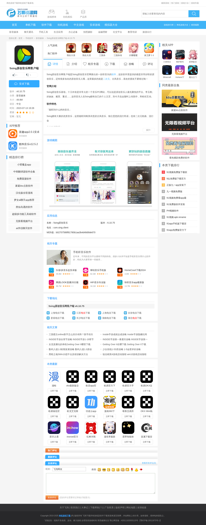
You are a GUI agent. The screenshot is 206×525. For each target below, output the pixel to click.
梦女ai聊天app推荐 (24, 200)
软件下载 (47, 24)
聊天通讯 (28, 32)
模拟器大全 (111, 24)
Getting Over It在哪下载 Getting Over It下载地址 (124, 344)
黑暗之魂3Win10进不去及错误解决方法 (68, 354)
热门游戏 (175, 3)
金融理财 (102, 32)
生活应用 (58, 32)
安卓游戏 (95, 24)
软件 (114, 74)
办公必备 (73, 32)
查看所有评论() (149, 463)
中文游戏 (79, 24)
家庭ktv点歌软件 (24, 185)
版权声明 (120, 507)
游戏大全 (185, 3)
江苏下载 (83, 313)
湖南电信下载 (109, 318)
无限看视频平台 (24, 221)
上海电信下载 (57, 313)
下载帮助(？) (96, 507)
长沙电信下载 (83, 318)
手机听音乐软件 (82, 252)
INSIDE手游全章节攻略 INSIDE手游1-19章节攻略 (71, 339)
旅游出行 (147, 32)
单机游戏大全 (182, 25)
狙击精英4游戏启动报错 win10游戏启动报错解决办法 (124, 354)
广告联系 (109, 507)
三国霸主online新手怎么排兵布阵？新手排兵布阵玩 (71, 334)
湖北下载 (134, 318)
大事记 (84, 507)
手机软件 (29, 38)
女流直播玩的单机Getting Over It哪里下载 (69, 344)
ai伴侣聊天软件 (24, 228)
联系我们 (75, 507)
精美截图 (195, 25)
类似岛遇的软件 (24, 207)
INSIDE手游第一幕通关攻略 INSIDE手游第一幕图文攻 (125, 339)
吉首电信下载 (134, 313)
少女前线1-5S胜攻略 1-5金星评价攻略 (122, 349)
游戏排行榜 (168, 25)
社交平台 (117, 32)
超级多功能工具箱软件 (24, 214)
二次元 (106, 79)
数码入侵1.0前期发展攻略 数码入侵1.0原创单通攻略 (70, 349)
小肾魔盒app (24, 164)
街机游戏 (63, 24)
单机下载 (30, 24)
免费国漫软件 (24, 178)
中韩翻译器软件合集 (24, 171)
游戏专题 (195, 3)
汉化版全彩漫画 (24, 192)
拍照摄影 (87, 32)
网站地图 (130, 507)
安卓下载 (21, 84)
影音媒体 (13, 32)
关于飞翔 (64, 507)
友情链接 (141, 507)
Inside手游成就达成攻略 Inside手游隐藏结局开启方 (125, 334)
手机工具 (43, 32)
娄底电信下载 (57, 318)
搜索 (193, 13)
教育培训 (132, 32)
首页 (14, 24)
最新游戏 (165, 3)
